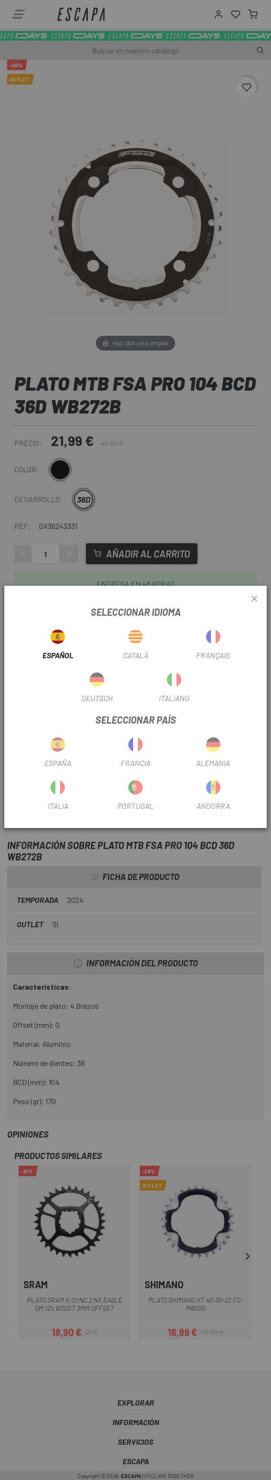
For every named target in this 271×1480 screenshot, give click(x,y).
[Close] (254, 599)
